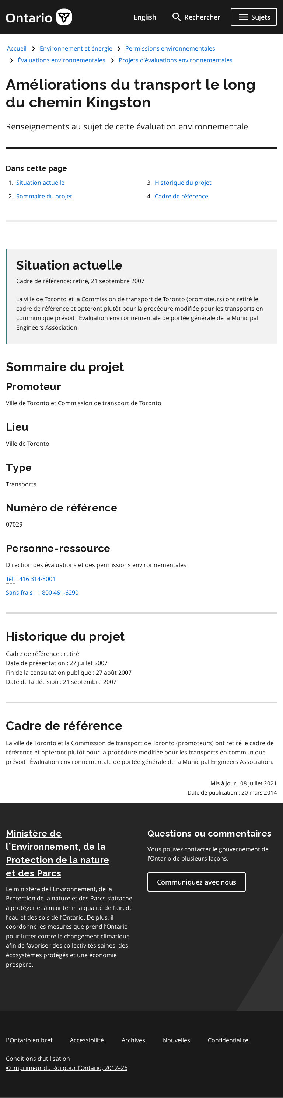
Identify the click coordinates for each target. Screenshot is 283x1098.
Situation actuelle (40, 182)
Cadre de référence (181, 196)
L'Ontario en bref (29, 1040)
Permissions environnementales (170, 48)
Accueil (17, 48)
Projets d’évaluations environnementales (176, 60)
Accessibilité (87, 1040)
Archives (133, 1040)
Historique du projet (183, 182)
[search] (196, 17)
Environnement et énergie (76, 48)
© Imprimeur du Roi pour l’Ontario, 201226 (66, 1067)
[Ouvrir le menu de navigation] (254, 17)
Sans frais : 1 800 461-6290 (42, 592)
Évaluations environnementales (61, 60)
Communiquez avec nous (196, 882)
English (145, 17)
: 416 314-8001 (31, 579)
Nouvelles (176, 1040)
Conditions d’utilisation (38, 1058)
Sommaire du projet (44, 196)
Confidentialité (228, 1040)
